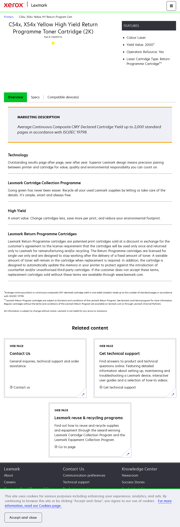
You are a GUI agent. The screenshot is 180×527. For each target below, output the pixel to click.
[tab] (15, 97)
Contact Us (73, 469)
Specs (35, 97)
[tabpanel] (90, 193)
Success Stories (133, 482)
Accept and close (23, 517)
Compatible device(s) (63, 97)
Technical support (76, 482)
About (8, 475)
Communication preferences (84, 475)
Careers (10, 482)
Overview (15, 97)
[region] (90, 507)
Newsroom (130, 475)
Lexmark (12, 469)
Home (51, 5)
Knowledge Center (139, 469)
